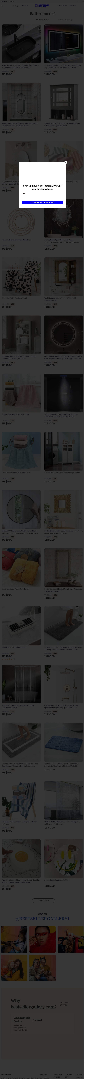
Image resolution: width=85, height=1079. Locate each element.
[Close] (65, 162)
